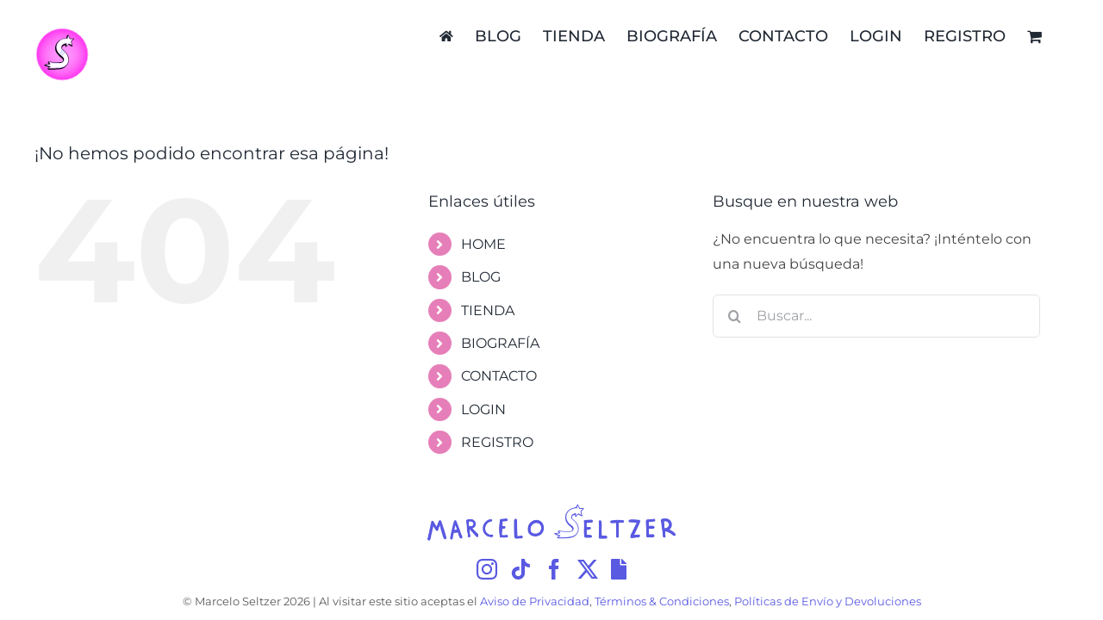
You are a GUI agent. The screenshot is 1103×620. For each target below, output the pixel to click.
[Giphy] (618, 569)
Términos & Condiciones (662, 601)
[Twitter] (587, 569)
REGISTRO (497, 442)
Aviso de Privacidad (534, 601)
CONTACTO (499, 376)
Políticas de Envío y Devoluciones (827, 601)
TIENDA (487, 310)
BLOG (481, 277)
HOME (483, 244)
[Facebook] (554, 569)
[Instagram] (487, 569)
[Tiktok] (520, 569)
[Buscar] (734, 316)
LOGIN (483, 409)
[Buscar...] (876, 316)
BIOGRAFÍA (500, 343)
